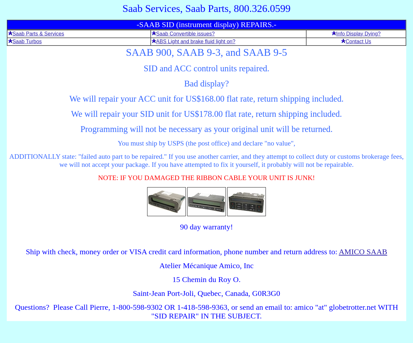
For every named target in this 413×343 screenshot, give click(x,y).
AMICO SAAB (363, 251)
